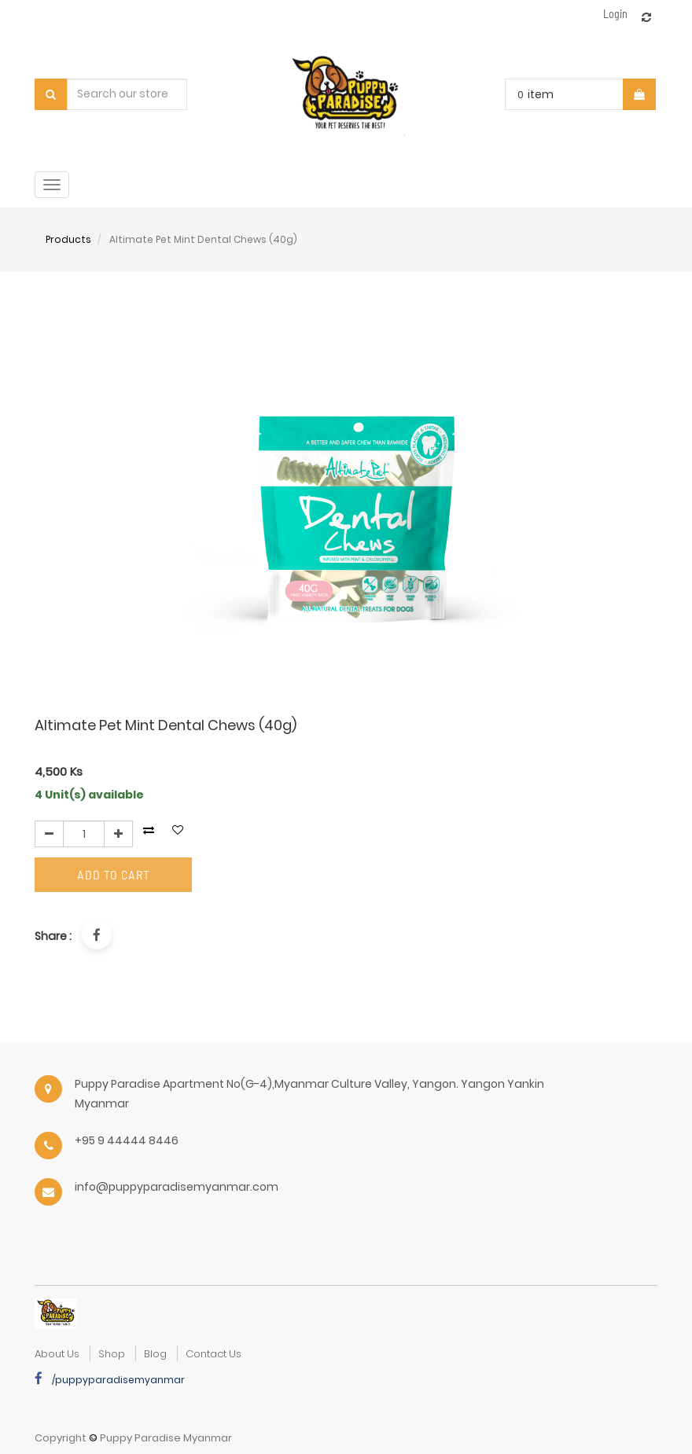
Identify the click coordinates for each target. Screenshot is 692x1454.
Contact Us (213, 1353)
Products (68, 239)
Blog (155, 1353)
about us (57, 1353)
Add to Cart (113, 874)
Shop (111, 1353)
